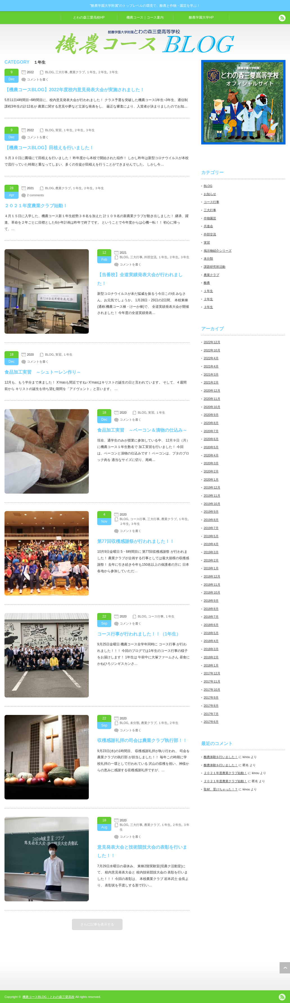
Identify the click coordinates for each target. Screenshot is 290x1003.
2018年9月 (211, 600)
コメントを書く (38, 79)
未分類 (134, 723)
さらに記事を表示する (97, 924)
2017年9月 (211, 697)
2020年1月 (211, 479)
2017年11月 (212, 681)
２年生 (102, 72)
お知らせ (210, 194)
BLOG (49, 72)
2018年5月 (211, 633)
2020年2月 (211, 471)
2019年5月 (211, 536)
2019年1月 (211, 568)
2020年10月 (212, 407)
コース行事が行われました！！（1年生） (139, 634)
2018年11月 (212, 584)
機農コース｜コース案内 (145, 17)
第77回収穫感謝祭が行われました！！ (135, 541)
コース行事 (138, 519)
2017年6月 (211, 721)
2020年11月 (212, 398)
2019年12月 (212, 487)
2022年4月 (211, 358)
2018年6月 (211, 625)
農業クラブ (77, 72)
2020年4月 (211, 455)
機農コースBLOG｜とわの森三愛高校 (48, 996)
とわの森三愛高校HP (89, 17)
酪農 (207, 282)
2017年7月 (211, 714)
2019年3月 (211, 552)
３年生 (113, 72)
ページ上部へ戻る (285, 967)
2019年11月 (212, 495)
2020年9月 (211, 414)
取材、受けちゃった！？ (221, 789)
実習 (58, 130)
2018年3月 (211, 649)
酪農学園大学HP (201, 17)
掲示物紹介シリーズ (218, 250)
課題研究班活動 (214, 266)
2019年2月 (211, 560)
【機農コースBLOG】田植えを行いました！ (49, 147)
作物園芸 (210, 218)
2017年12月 (212, 673)
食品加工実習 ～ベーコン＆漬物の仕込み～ (142, 430)
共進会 (208, 226)
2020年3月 (211, 463)
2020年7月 (211, 431)
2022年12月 (212, 342)
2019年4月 (211, 544)
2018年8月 (211, 608)
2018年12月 (212, 576)
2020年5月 (211, 447)
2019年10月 (212, 503)
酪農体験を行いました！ (221, 757)
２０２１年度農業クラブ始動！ (35, 205)
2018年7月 (211, 616)
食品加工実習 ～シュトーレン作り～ (42, 372)
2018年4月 (211, 641)
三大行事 (61, 72)
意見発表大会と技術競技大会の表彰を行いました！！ (142, 851)
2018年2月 (211, 657)
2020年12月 (212, 390)
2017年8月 (211, 705)
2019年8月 (211, 519)
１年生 (91, 72)
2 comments (35, 195)
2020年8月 (211, 423)
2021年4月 (211, 366)
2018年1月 (211, 665)
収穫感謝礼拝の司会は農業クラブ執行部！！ (142, 740)
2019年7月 (211, 528)
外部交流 (150, 257)
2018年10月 (212, 592)
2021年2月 (211, 382)
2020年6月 (211, 439)
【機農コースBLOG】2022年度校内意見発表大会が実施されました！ (74, 89)
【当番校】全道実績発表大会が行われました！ (140, 279)
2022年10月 (212, 350)
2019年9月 (211, 511)
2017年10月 (212, 689)
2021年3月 (211, 374)
